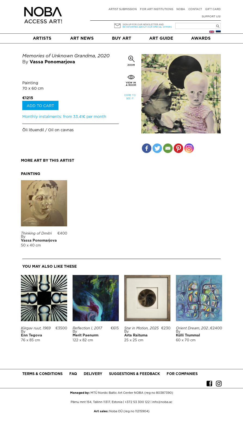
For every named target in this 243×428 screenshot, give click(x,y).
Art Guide (161, 38)
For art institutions (156, 9)
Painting (30, 83)
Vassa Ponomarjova (52, 62)
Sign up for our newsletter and (143, 25)
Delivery (93, 374)
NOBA (180, 9)
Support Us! (211, 16)
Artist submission (122, 9)
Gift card (213, 9)
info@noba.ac (162, 402)
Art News (82, 38)
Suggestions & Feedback (134, 374)
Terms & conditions (42, 374)
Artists (42, 38)
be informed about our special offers (147, 27)
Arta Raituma (136, 335)
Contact (195, 9)
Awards (201, 38)
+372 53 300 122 (137, 402)
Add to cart (40, 106)
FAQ (73, 374)
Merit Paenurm (85, 335)
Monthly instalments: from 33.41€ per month (64, 116)
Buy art (121, 38)
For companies (182, 374)
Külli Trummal (188, 335)
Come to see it (130, 96)
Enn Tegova (31, 335)
